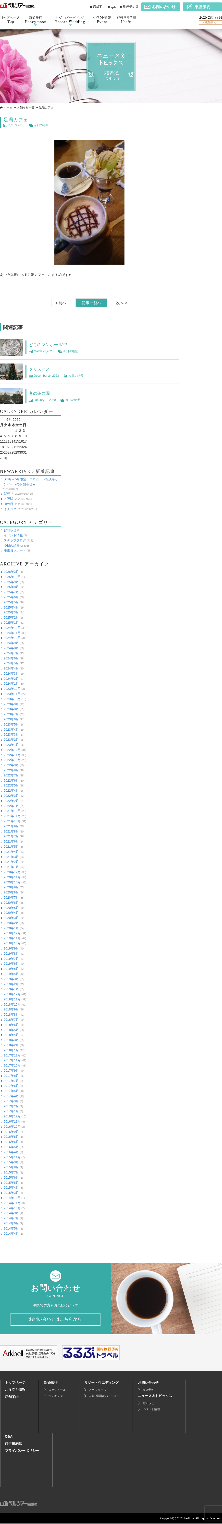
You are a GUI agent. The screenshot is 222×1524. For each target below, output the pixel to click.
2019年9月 (11, 948)
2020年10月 (12, 882)
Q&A (8, 1437)
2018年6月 (11, 1025)
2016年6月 (11, 1142)
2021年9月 (11, 826)
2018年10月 (12, 1004)
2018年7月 (11, 1019)
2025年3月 (11, 612)
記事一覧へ (91, 303)
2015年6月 (11, 1177)
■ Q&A (113, 7)
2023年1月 (11, 745)
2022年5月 (11, 785)
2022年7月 (11, 775)
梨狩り (8, 493)
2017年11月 (12, 1060)
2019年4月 (11, 974)
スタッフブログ (15, 540)
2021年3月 (11, 856)
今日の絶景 (41, 125)
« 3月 (4, 458)
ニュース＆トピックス (155, 1396)
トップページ (15, 1383)
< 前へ (61, 303)
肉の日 (8, 504)
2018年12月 (12, 994)
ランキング (55, 1396)
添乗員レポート (15, 550)
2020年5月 (11, 907)
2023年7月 (11, 714)
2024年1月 (11, 683)
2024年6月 (11, 658)
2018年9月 (11, 1009)
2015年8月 (11, 1167)
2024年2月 (11, 678)
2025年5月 (11, 602)
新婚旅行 (51, 1383)
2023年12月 (12, 689)
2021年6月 (11, 841)
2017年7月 (11, 1080)
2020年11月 (12, 877)
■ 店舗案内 (97, 7)
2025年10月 (12, 577)
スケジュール (57, 1390)
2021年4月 (11, 852)
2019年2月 (11, 984)
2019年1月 (11, 989)
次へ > (121, 303)
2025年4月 (11, 607)
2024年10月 (12, 638)
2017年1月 (11, 1111)
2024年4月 (11, 668)
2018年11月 (12, 999)
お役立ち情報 (15, 1390)
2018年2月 (11, 1045)
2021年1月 (11, 867)
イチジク (10, 509)
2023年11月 (12, 694)
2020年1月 (11, 928)
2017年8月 (11, 1076)
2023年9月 (11, 704)
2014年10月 (12, 1208)
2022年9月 (11, 765)
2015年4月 (11, 1187)
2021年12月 (12, 811)
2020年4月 (11, 912)
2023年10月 (12, 699)
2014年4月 (11, 1233)
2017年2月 (11, 1106)
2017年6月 (11, 1086)
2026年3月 (11, 572)
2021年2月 (11, 862)
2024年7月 (11, 653)
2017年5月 (11, 1091)
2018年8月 (11, 1014)
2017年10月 (12, 1065)
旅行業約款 (13, 1444)
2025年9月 (11, 582)
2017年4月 (11, 1096)
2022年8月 (11, 770)
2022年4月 (11, 790)
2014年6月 (11, 1223)
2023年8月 (11, 709)
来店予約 (148, 1390)
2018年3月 (11, 1040)
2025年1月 (11, 622)
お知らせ (10, 530)
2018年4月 (11, 1035)
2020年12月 (12, 872)
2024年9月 (11, 643)
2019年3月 (11, 979)
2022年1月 (11, 806)
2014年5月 (11, 1228)
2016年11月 (12, 1121)
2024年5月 (11, 663)
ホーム (8, 107)
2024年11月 (12, 632)
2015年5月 (11, 1182)
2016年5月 (11, 1147)
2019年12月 (12, 933)
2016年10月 (12, 1126)
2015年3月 (11, 1193)
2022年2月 (11, 801)
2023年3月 (11, 734)
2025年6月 (11, 597)
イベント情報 (13, 535)
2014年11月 (12, 1203)
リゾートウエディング (101, 1383)
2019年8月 (11, 953)
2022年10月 (12, 760)
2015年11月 (12, 1157)
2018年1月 (11, 1050)
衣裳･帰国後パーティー (104, 1396)
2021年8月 (11, 831)
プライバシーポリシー (22, 1451)
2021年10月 (12, 821)
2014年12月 (12, 1198)
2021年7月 (11, 836)
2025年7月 (11, 592)
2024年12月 (12, 628)
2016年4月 (11, 1152)
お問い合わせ (148, 1383)
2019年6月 (11, 963)
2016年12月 (12, 1116)
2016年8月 (11, 1136)
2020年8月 (11, 892)
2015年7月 (11, 1172)
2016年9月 (11, 1131)
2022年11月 (12, 755)
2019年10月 (12, 943)
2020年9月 (11, 887)
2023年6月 (11, 719)
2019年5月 (11, 969)
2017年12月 (12, 1055)
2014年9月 (11, 1213)
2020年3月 (11, 918)
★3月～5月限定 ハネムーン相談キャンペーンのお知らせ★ (31, 481)
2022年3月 (11, 795)
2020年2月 (11, 923)
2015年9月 (11, 1162)
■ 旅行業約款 (129, 7)
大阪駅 (8, 499)
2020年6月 (11, 902)
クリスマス (41, 369)
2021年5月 (11, 846)
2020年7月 (11, 897)
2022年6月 (11, 780)
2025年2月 (11, 617)
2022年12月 (12, 750)
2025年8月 (11, 587)
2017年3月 (11, 1101)
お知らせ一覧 (26, 107)
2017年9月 (11, 1070)
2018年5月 (11, 1030)
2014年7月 (11, 1218)
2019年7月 (11, 958)
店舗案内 (12, 1397)
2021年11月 (12, 816)
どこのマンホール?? (51, 344)
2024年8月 (11, 648)
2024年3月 (11, 673)
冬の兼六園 (41, 393)
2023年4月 (11, 729)
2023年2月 (11, 739)
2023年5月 (11, 724)
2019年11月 (12, 938)
